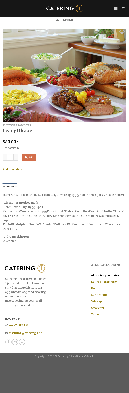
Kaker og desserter (104, 281)
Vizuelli (89, 356)
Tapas (95, 314)
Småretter (97, 308)
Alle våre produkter (17, 125)
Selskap (96, 301)
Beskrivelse (10, 186)
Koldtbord (98, 288)
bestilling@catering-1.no (25, 333)
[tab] (10, 186)
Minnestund (99, 294)
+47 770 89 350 (18, 325)
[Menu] (116, 8)
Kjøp (29, 157)
